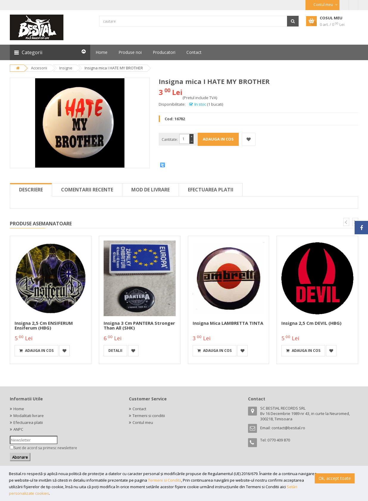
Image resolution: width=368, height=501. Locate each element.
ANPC (18, 429)
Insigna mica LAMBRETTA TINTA (228, 323)
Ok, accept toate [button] (335, 478)
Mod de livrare (150, 189)
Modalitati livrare (28, 415)
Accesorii (39, 68)
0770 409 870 (278, 440)
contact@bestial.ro (288, 427)
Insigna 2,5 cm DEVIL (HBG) (311, 323)
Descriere (31, 189)
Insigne (65, 68)
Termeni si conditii (148, 415)
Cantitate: (170, 139)
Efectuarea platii (210, 189)
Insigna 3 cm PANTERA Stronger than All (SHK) (139, 325)
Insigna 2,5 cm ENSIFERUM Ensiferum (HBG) (44, 325)
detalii (115, 350)
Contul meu (142, 422)
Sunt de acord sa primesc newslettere (45, 447)
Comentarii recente (87, 189)
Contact (139, 408)
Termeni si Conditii (164, 480)
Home (18, 408)
